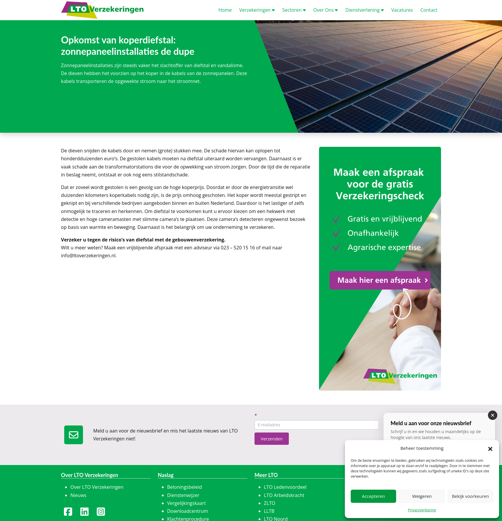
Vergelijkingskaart (186, 503)
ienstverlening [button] (364, 10)
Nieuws (78, 495)
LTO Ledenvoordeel (285, 487)
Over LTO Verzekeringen (96, 487)
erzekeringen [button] (257, 10)
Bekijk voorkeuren (470, 496)
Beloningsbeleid (184, 487)
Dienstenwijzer (183, 495)
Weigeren (422, 496)
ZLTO (269, 503)
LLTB (269, 511)
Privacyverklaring (422, 510)
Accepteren (373, 496)
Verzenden (272, 439)
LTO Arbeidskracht (284, 495)
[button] (490, 448)
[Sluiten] (492, 415)
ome (225, 10)
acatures (402, 10)
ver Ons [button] (325, 10)
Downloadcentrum (187, 511)
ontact (428, 10)
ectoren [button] (294, 10)
